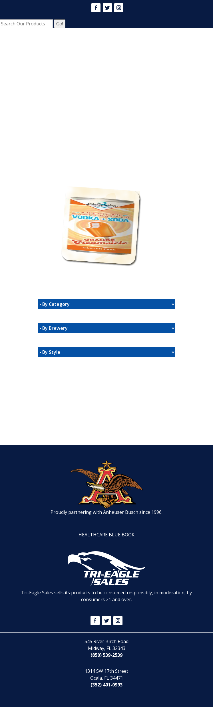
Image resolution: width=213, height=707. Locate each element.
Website (63, 177)
